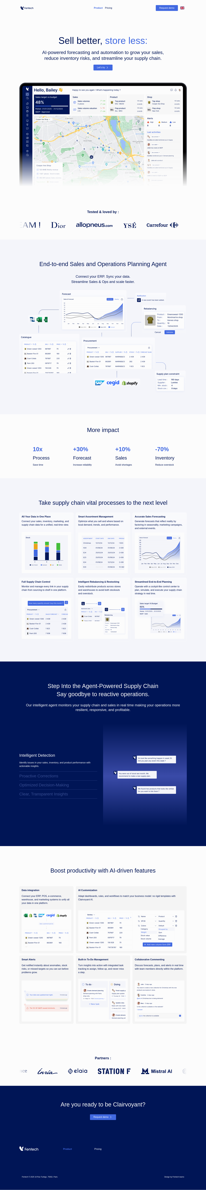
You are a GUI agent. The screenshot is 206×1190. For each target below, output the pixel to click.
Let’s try (103, 67)
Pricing (108, 8)
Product (98, 8)
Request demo (166, 8)
